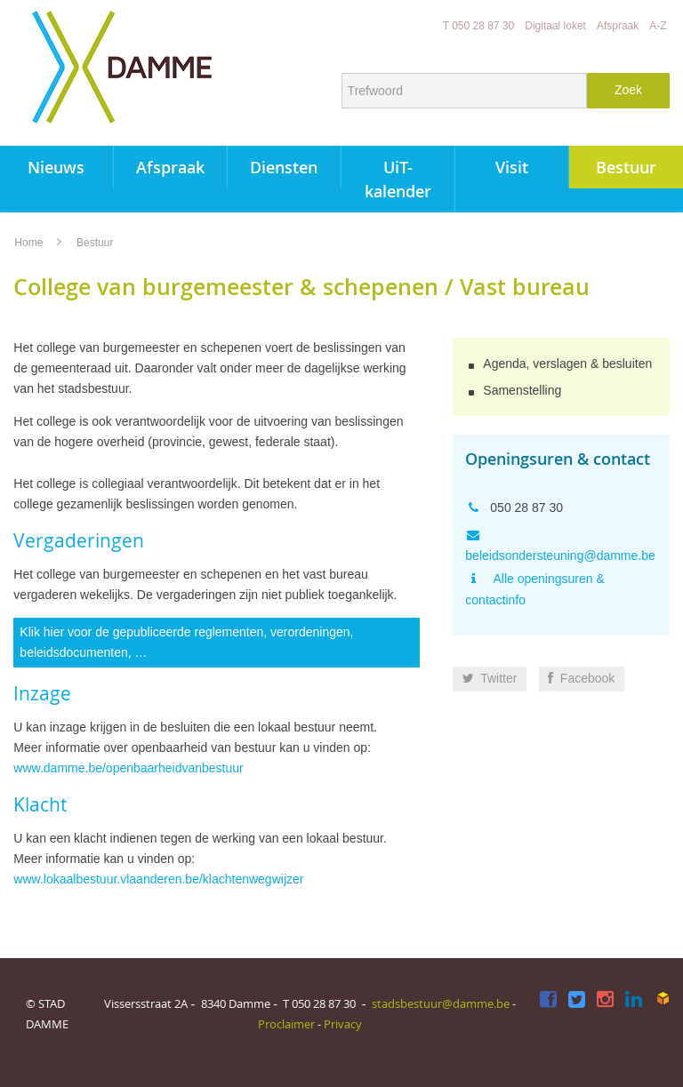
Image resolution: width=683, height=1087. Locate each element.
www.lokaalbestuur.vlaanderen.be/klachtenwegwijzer (158, 879)
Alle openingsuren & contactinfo (534, 588)
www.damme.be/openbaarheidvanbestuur (128, 768)
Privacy (343, 1024)
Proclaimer (286, 1024)
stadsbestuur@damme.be (441, 1003)
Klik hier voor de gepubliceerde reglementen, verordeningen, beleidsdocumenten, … (186, 642)
